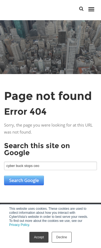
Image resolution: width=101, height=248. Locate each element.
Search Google (24, 180)
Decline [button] (61, 237)
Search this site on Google (37, 149)
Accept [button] (39, 237)
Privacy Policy (19, 225)
